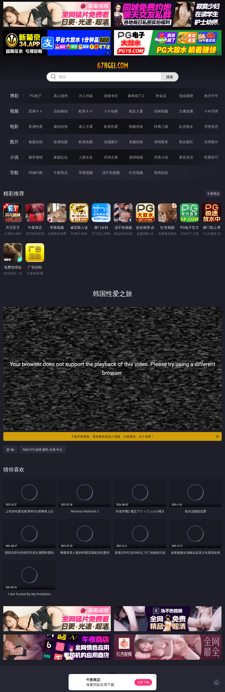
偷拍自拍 (61, 126)
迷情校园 (136, 157)
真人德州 (61, 95)
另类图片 (211, 141)
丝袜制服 (161, 111)
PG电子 (35, 95)
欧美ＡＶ (86, 111)
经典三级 (161, 126)
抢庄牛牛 (211, 95)
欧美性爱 (111, 126)
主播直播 (186, 111)
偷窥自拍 (36, 141)
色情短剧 (161, 172)
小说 (14, 157)
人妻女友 (86, 157)
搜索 (169, 76)
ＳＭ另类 (211, 111)
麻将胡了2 (136, 95)
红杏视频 (136, 172)
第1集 (10, 449)
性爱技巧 (211, 157)
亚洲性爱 (36, 126)
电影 (14, 126)
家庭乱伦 (61, 157)
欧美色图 (86, 141)
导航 (14, 172)
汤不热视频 (111, 172)
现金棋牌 (186, 95)
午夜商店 (61, 172)
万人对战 (86, 95)
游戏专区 (111, 95)
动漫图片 (111, 141)
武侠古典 (111, 157)
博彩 (14, 96)
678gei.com (112, 65)
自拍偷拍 (61, 111)
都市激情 (36, 157)
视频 (14, 111)
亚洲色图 (61, 141)
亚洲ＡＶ (36, 111)
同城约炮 (36, 172)
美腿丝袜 (136, 141)
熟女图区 (186, 141)
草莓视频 (86, 172)
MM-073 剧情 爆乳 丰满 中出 (42, 449)
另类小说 (161, 157)
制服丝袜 (136, 126)
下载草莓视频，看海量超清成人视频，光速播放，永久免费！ (145, 436)
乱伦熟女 (186, 126)
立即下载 (143, 682)
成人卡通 (86, 126)
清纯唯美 (161, 141)
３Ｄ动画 (111, 111)
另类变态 (211, 126)
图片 (14, 142)
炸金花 (161, 95)
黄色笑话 (186, 157)
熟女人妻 (136, 111)
